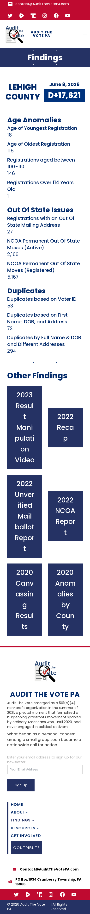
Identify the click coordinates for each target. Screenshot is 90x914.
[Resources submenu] (37, 828)
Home (17, 804)
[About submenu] (27, 812)
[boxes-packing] (10, 882)
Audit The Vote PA (41, 34)
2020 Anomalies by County (65, 599)
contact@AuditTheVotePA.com (42, 3)
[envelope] (14, 869)
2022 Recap (65, 427)
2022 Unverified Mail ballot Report (25, 516)
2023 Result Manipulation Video (25, 427)
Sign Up (20, 785)
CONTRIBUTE (26, 848)
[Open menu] (85, 34)
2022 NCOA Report (65, 516)
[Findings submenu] (33, 820)
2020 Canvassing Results (25, 599)
